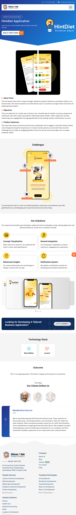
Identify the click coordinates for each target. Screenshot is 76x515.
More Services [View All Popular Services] (7, 493)
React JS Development (47, 490)
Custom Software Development (13, 478)
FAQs (40, 468)
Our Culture (43, 465)
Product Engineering (9, 490)
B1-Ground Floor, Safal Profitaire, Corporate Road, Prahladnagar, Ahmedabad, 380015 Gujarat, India (14, 468)
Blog (40, 459)
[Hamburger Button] (70, 7)
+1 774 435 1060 (48, 2)
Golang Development (46, 484)
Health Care (6, 504)
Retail (4, 509)
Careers (41, 462)
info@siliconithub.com (66, 2)
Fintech (5, 501)
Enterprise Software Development (14, 487)
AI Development (44, 478)
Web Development (8, 481)
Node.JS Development (46, 487)
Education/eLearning (9, 506)
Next (5, 419)
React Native (29, 353)
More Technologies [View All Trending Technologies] (45, 493)
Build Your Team (13, 33)
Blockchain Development (47, 481)
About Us (42, 456)
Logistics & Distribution (10, 512)
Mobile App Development (11, 484)
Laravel (47, 353)
